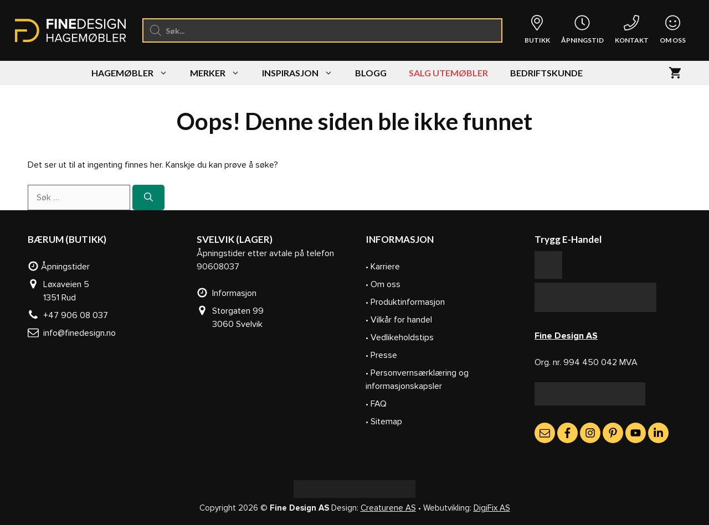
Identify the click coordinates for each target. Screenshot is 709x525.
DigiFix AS (492, 508)
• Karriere (383, 266)
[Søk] (148, 197)
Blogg (371, 72)
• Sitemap (384, 421)
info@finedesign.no (72, 333)
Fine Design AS (566, 335)
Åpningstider (59, 266)
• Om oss (383, 284)
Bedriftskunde (546, 72)
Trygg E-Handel (568, 239)
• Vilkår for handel (399, 319)
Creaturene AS (388, 508)
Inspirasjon (303, 73)
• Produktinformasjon (405, 302)
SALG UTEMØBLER (448, 72)
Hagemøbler (135, 73)
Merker (220, 73)
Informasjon (226, 293)
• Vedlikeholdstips (400, 337)
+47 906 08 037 (68, 315)
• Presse (381, 355)
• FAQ (376, 403)
